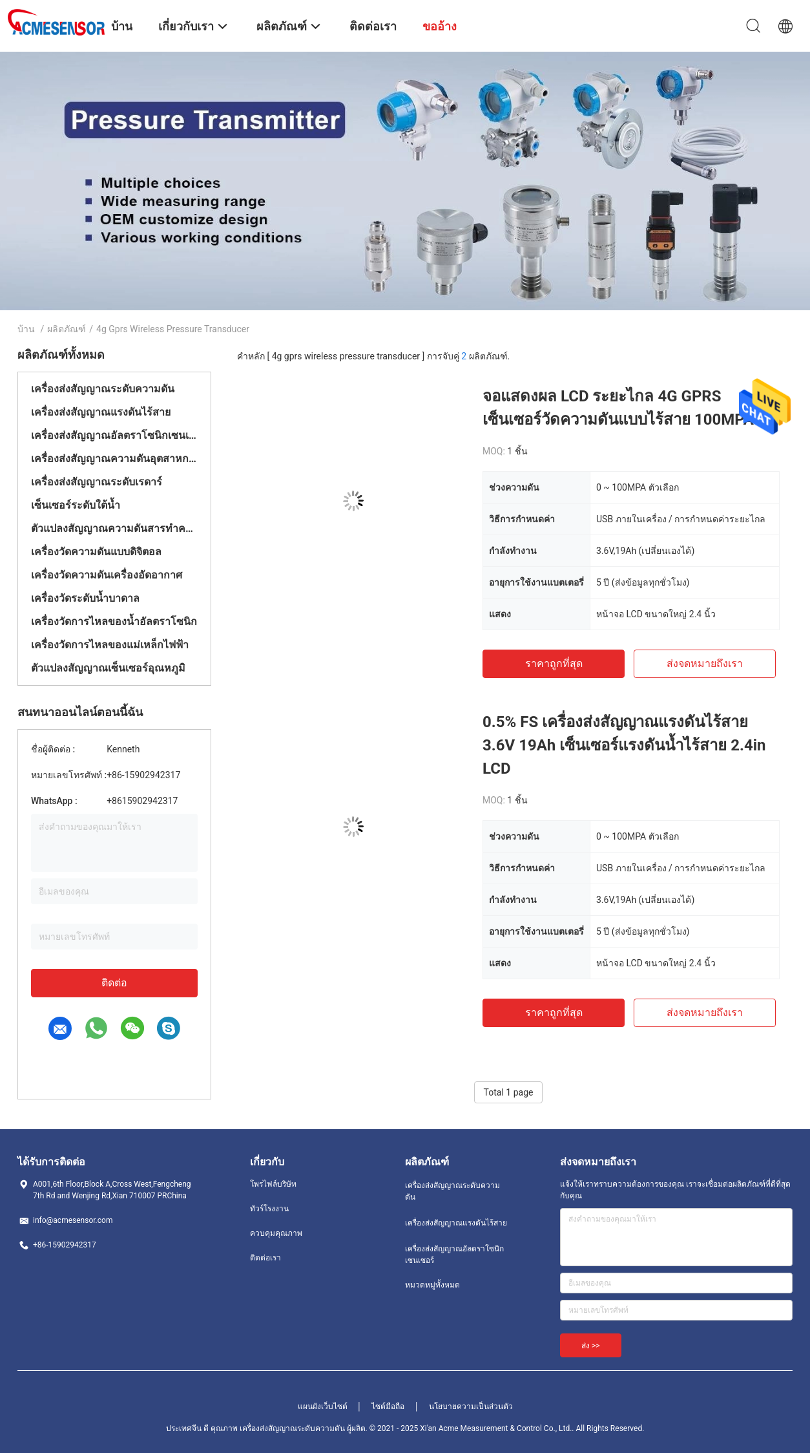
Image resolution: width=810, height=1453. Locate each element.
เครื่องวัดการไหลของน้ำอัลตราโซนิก (114, 621)
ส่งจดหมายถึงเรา (705, 663)
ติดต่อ (114, 983)
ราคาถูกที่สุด (554, 663)
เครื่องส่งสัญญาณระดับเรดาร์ (96, 482)
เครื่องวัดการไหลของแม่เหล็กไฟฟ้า (110, 645)
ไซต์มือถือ (387, 1406)
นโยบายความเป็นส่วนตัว (471, 1406)
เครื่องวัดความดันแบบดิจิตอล (96, 552)
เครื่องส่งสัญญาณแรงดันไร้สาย (101, 412)
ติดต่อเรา (265, 1257)
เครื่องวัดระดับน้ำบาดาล (85, 598)
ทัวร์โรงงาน (269, 1208)
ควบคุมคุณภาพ (276, 1233)
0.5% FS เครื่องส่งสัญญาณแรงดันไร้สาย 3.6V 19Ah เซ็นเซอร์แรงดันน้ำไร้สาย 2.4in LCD (624, 745)
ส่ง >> (590, 1345)
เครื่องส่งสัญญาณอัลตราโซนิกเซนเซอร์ (114, 435)
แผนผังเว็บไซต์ (323, 1406)
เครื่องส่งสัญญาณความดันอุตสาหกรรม (114, 458)
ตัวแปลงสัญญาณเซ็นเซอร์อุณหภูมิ (108, 668)
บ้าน (26, 329)
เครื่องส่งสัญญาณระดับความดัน (102, 389)
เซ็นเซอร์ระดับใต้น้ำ (75, 505)
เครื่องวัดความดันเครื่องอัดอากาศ (106, 575)
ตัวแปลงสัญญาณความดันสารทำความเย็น (114, 528)
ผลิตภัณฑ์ (66, 329)
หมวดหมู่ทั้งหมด (432, 1284)
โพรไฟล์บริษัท (273, 1184)
